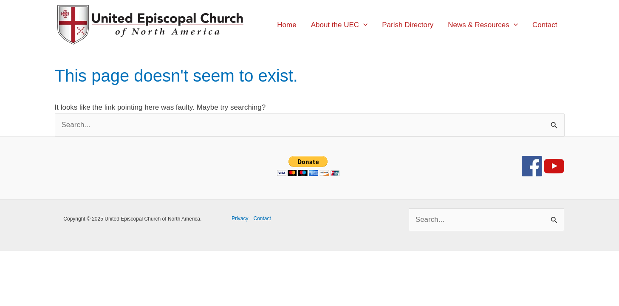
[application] (363, 25)
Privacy (240, 218)
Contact (262, 218)
